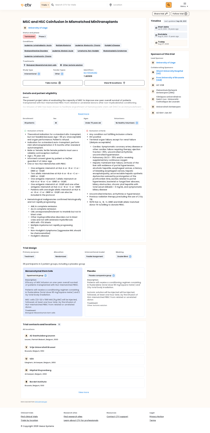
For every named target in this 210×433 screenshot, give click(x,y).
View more (83, 392)
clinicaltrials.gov (41, 402)
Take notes (53, 83)
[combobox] (80, 4)
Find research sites (73, 416)
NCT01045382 (90, 73)
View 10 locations (115, 83)
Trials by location (29, 420)
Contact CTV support (117, 416)
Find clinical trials (29, 416)
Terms (153, 420)
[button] (38, 45)
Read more (83, 114)
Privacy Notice (157, 416)
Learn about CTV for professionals (81, 420)
